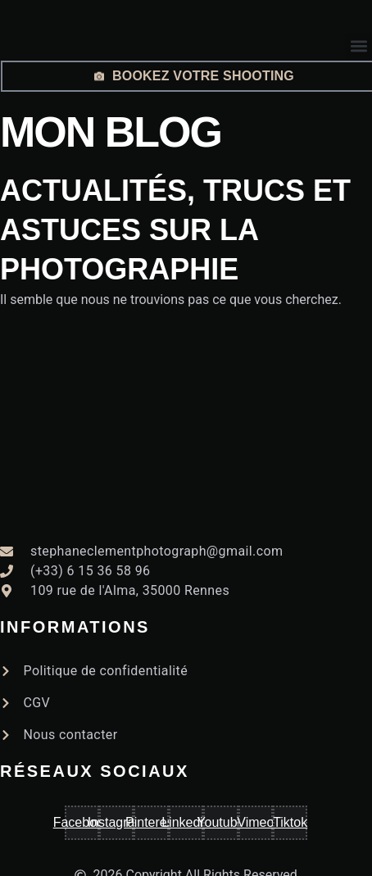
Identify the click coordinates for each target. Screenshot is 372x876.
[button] (358, 46)
